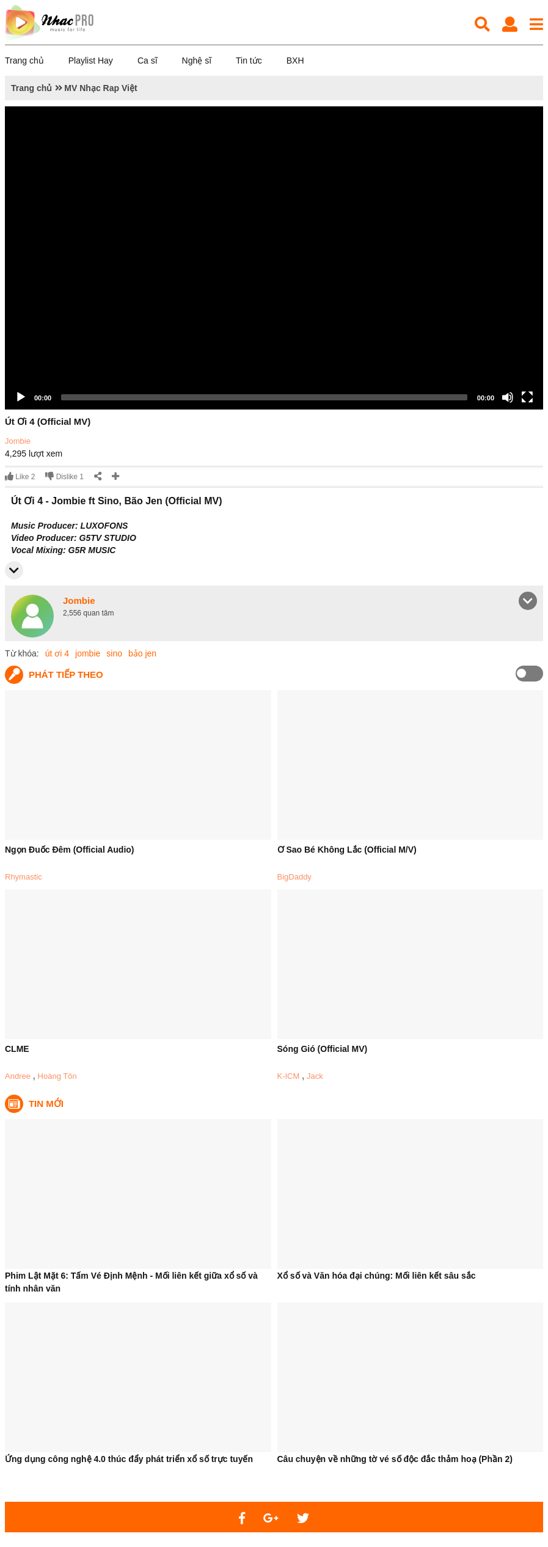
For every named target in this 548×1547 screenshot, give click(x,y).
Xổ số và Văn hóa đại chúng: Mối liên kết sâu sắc (376, 1276)
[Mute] (508, 397)
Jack (315, 1076)
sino (114, 653)
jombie (87, 653)
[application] (274, 258)
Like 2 (20, 476)
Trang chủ (24, 60)
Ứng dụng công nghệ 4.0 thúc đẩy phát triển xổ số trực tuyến (129, 1459)
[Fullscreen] (527, 397)
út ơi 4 (57, 653)
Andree (18, 1076)
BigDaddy (294, 876)
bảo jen (142, 653)
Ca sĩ (147, 60)
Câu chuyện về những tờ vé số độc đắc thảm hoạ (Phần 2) (395, 1459)
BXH (295, 60)
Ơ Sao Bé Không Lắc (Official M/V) (347, 849)
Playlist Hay (90, 60)
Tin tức (249, 60)
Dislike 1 (64, 476)
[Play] (21, 397)
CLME (17, 1049)
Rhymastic (23, 876)
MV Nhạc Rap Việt (100, 88)
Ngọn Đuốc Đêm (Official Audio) (69, 849)
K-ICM (288, 1076)
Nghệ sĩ (196, 60)
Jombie (18, 441)
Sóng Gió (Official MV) (322, 1049)
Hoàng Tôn (57, 1076)
